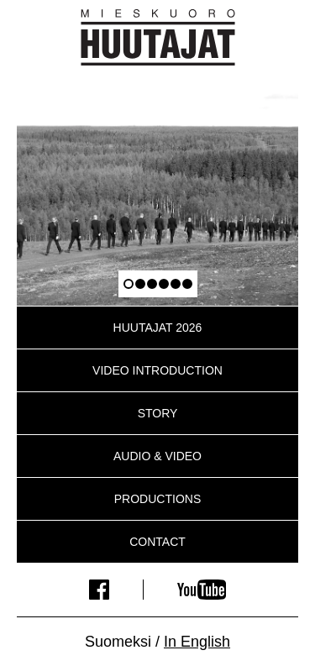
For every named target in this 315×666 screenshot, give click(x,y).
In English (197, 641)
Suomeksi (118, 641)
